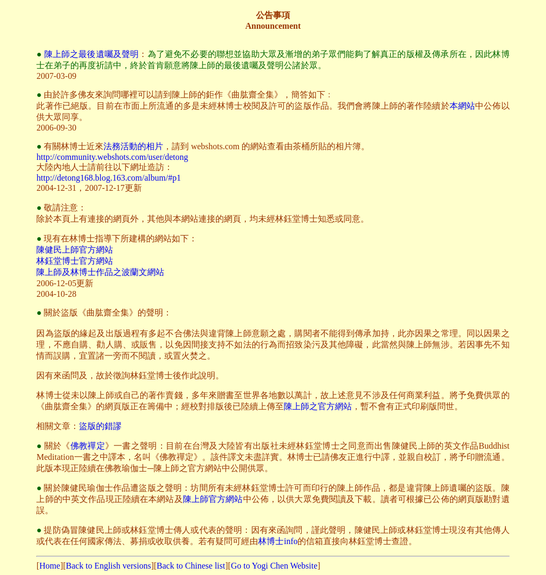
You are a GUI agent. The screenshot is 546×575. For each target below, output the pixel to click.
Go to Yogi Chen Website (274, 565)
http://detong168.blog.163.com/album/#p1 (108, 177)
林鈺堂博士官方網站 (74, 260)
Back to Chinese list (191, 565)
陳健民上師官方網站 (74, 249)
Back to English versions (108, 565)
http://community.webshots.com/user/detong (112, 156)
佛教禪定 (87, 445)
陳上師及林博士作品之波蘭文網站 (100, 272)
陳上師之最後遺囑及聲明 (91, 54)
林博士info (278, 541)
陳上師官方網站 (213, 499)
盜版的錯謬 (100, 426)
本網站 (462, 105)
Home (49, 565)
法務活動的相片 (133, 146)
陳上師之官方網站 (318, 406)
